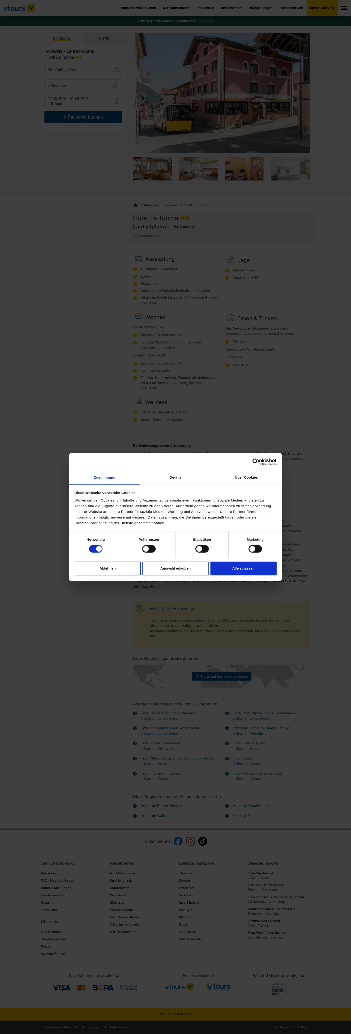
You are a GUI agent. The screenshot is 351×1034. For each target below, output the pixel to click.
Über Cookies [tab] (246, 477)
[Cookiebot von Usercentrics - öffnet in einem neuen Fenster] (256, 461)
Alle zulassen (243, 568)
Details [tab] (175, 477)
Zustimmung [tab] (105, 477)
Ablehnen (107, 568)
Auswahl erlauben (175, 568)
